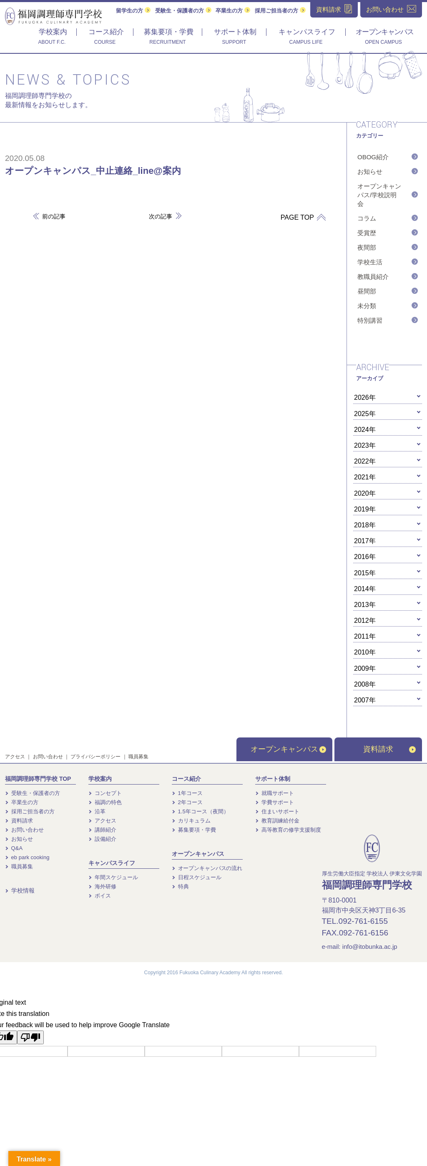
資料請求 (389, 749)
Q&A (14, 848)
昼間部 (366, 291)
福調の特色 (105, 802)
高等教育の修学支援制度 (288, 830)
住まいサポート (277, 811)
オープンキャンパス (288, 749)
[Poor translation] (30, 1037)
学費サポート (274, 802)
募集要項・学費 (194, 830)
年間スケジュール (113, 877)
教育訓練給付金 (277, 820)
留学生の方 (133, 11)
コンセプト (105, 793)
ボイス (99, 896)
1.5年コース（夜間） (200, 811)
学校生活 (369, 262)
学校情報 (20, 890)
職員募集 (138, 757)
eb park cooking (27, 857)
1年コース (187, 793)
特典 (180, 886)
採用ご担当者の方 (280, 11)
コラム (366, 218)
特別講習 (369, 320)
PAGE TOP (300, 217)
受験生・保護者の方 (183, 11)
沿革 (96, 811)
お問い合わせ (48, 757)
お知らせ (369, 171)
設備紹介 (102, 839)
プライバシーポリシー (95, 757)
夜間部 (366, 247)
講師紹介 (102, 830)
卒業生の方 (233, 11)
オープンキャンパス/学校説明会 (379, 195)
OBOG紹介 (373, 156)
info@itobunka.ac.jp (369, 946)
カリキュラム (191, 820)
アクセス (15, 757)
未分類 (366, 305)
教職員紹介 (373, 276)
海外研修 (102, 886)
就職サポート (274, 793)
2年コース (187, 802)
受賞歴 (366, 232)
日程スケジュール (196, 877)
